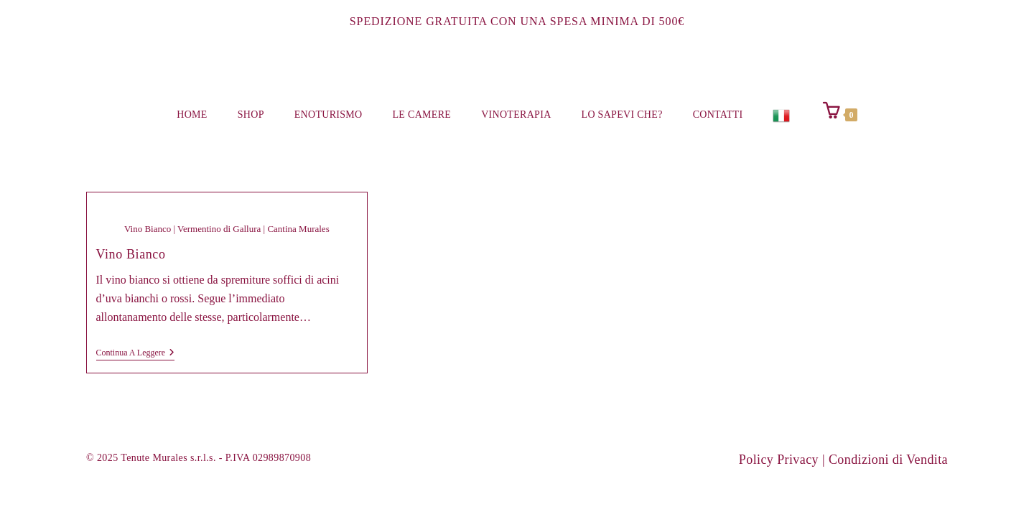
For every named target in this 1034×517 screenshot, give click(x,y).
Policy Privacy (779, 459)
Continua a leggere (135, 354)
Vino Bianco (131, 254)
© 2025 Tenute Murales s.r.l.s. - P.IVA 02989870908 (198, 457)
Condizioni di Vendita (888, 459)
